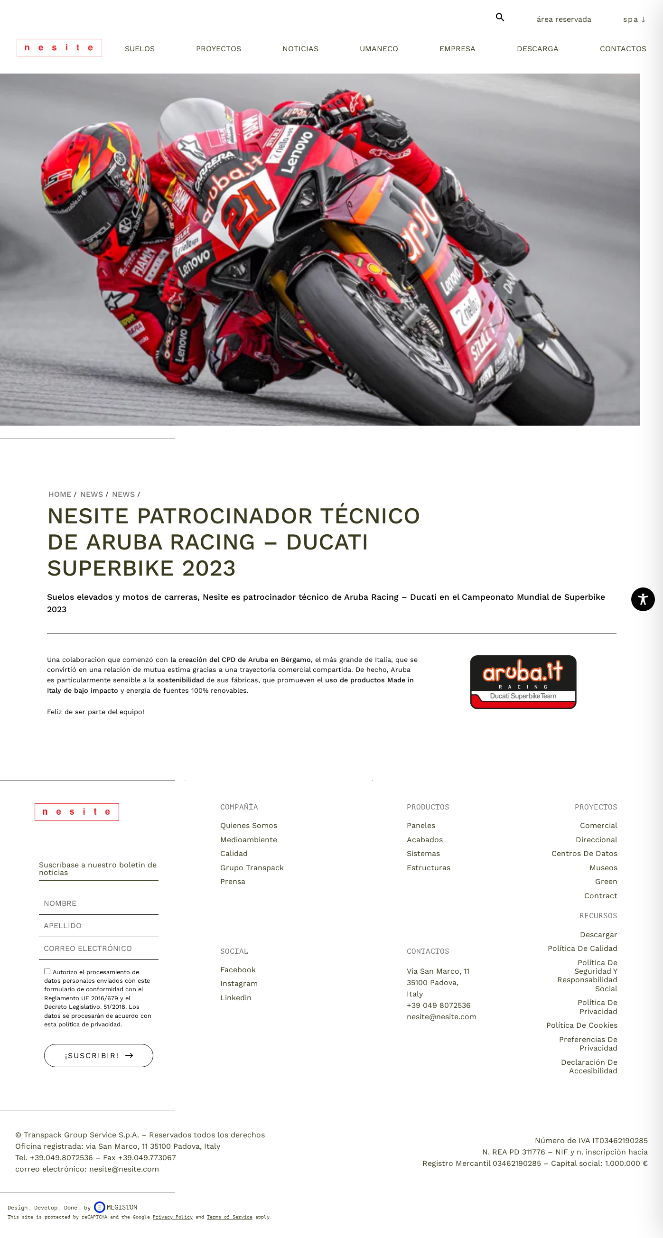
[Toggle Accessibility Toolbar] (643, 599)
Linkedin (236, 997)
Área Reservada (564, 19)
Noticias (300, 48)
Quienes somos (248, 825)
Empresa (457, 48)
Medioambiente (248, 839)
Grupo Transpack (252, 867)
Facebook (238, 969)
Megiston (115, 1207)
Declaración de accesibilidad (589, 1066)
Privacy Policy (173, 1216)
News (91, 494)
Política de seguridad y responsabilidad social (587, 975)
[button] (500, 21)
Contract (600, 895)
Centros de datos (584, 853)
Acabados (425, 839)
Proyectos (218, 48)
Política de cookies (581, 1025)
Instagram (239, 983)
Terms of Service (229, 1216)
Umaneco (379, 48)
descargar (598, 934)
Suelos (140, 48)
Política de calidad (582, 948)
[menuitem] (634, 19)
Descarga (538, 48)
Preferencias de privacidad (588, 1043)
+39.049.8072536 (61, 1157)
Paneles (421, 825)
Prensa (232, 881)
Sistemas (423, 853)
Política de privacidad (597, 1006)
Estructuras (428, 867)
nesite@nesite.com (441, 1016)
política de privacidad (89, 1024)
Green (606, 881)
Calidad (234, 853)
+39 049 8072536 (439, 1005)
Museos (603, 867)
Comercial (598, 825)
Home (59, 494)
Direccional (596, 839)
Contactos (623, 48)
